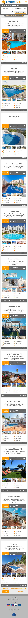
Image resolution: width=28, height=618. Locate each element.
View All (21, 591)
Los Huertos (4, 252)
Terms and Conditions (14, 600)
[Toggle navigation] (26, 2)
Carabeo (3, 205)
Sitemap (14, 602)
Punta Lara (4, 157)
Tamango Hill (4, 490)
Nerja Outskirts (5, 442)
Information (14, 598)
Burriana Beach (5, 300)
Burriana (4, 62)
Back (5, 591)
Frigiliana (4, 110)
